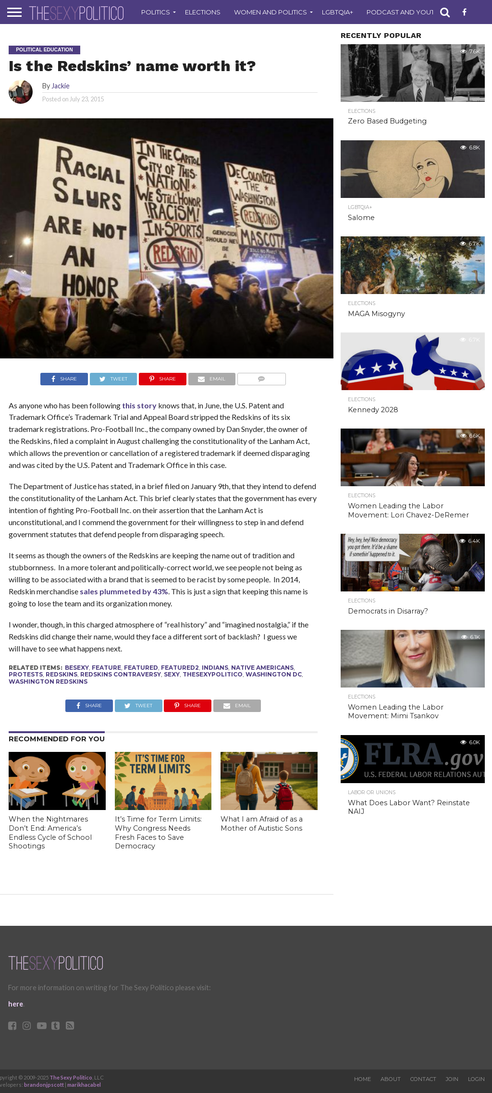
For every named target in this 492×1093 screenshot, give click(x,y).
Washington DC (274, 674)
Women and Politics (270, 12)
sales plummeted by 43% (124, 591)
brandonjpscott (44, 1084)
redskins (61, 674)
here (15, 1004)
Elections (203, 12)
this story (139, 405)
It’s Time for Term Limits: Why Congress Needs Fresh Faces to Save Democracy (158, 832)
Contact (423, 1079)
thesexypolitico (213, 674)
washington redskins (48, 681)
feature (106, 667)
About (391, 1079)
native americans (262, 667)
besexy (77, 667)
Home (362, 1079)
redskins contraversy (120, 674)
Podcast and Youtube (407, 12)
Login (476, 1079)
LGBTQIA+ (337, 12)
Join (452, 1079)
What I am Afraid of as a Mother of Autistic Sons (262, 824)
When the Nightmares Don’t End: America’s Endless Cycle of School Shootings (50, 832)
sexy (172, 674)
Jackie (60, 86)
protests (26, 674)
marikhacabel (84, 1084)
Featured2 (180, 667)
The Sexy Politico (70, 1077)
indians (215, 667)
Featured (141, 667)
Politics (155, 12)
